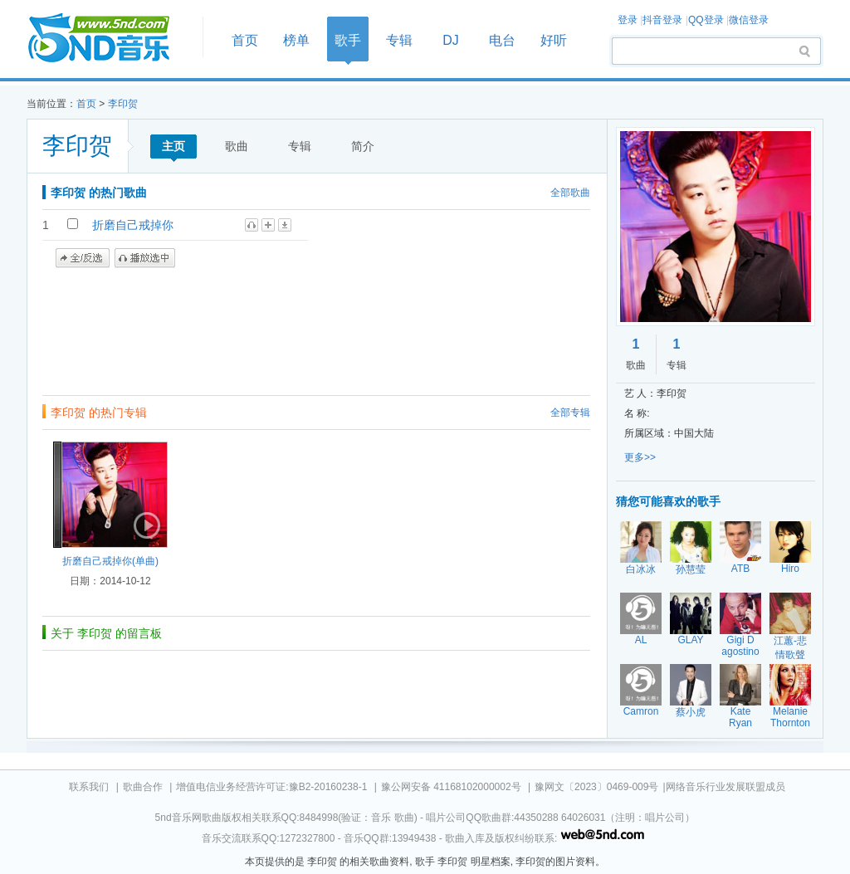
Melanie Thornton (790, 717)
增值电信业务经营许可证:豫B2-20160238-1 (271, 787)
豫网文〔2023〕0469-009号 (596, 787)
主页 (173, 146)
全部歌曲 (570, 192)
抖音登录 (662, 20)
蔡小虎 (691, 712)
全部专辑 (570, 412)
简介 (362, 146)
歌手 (348, 40)
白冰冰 (641, 569)
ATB (740, 568)
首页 (110, 38)
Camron (641, 711)
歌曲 (236, 146)
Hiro (790, 568)
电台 (502, 40)
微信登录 (749, 20)
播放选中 (145, 258)
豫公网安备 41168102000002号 (451, 787)
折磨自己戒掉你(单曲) (110, 561)
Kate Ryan (740, 717)
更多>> (640, 457)
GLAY (690, 640)
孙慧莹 (691, 569)
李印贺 (123, 104)
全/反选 (83, 258)
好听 (553, 40)
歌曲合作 (143, 787)
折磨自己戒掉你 (132, 225)
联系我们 (89, 787)
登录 (628, 20)
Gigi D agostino (740, 645)
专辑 (399, 40)
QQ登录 (706, 20)
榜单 (296, 40)
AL (641, 640)
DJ (450, 40)
